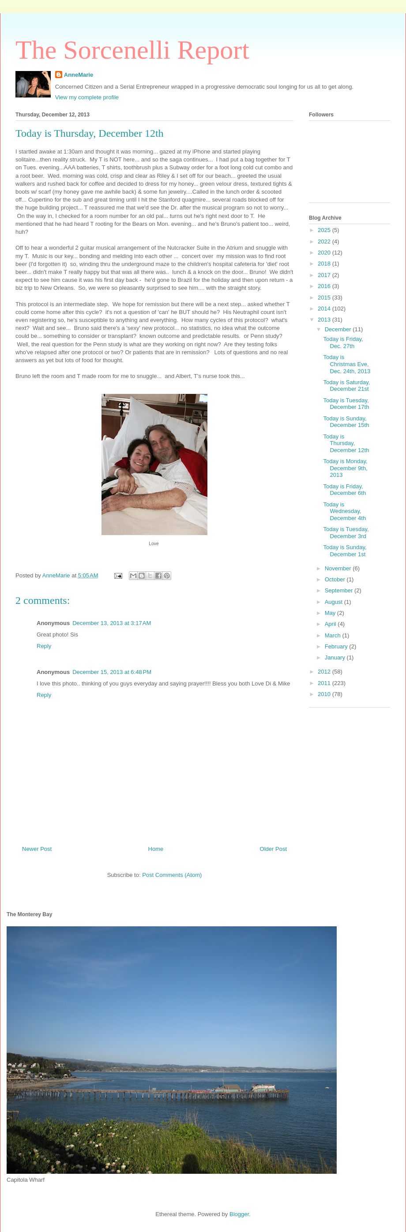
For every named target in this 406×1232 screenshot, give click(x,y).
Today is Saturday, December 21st (346, 386)
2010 (325, 694)
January (336, 657)
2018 (325, 263)
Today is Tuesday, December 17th (346, 404)
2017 (325, 275)
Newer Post (37, 849)
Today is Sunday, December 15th (346, 422)
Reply (44, 646)
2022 (325, 241)
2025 (325, 230)
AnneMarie (78, 74)
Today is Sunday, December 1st (344, 551)
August (334, 602)
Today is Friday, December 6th (344, 490)
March (333, 635)
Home (156, 849)
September (339, 590)
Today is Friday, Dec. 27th (343, 342)
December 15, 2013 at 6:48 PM (111, 672)
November (339, 568)
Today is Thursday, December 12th (346, 443)
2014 (325, 308)
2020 (325, 252)
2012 (325, 671)
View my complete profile (87, 97)
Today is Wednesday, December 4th (344, 511)
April (331, 624)
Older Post (273, 849)
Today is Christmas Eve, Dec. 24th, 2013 (346, 364)
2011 (325, 683)
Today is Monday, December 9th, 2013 (345, 468)
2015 (325, 297)
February (337, 646)
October (336, 579)
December (339, 329)
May (331, 613)
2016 (325, 286)
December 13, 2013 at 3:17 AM (111, 623)
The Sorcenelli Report (132, 49)
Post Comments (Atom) (172, 875)
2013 (325, 319)
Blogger (239, 1214)
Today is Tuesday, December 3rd (345, 532)
